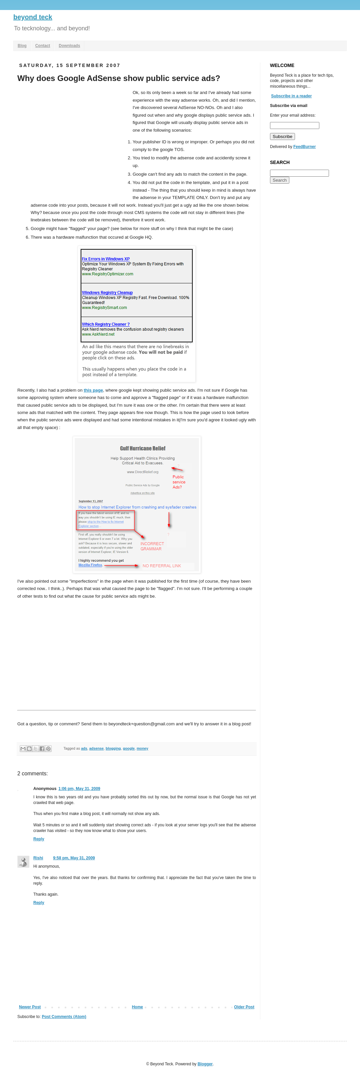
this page (93, 390)
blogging (113, 748)
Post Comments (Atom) (64, 1016)
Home (137, 1007)
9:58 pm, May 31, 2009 (74, 858)
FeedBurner (304, 146)
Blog (22, 45)
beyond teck (32, 17)
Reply (38, 839)
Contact (42, 45)
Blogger (205, 1064)
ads (84, 748)
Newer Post (30, 1007)
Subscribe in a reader (291, 96)
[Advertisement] (73, 139)
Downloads (69, 45)
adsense (96, 748)
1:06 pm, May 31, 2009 (79, 788)
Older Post (244, 1007)
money (142, 748)
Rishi (38, 858)
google (129, 748)
